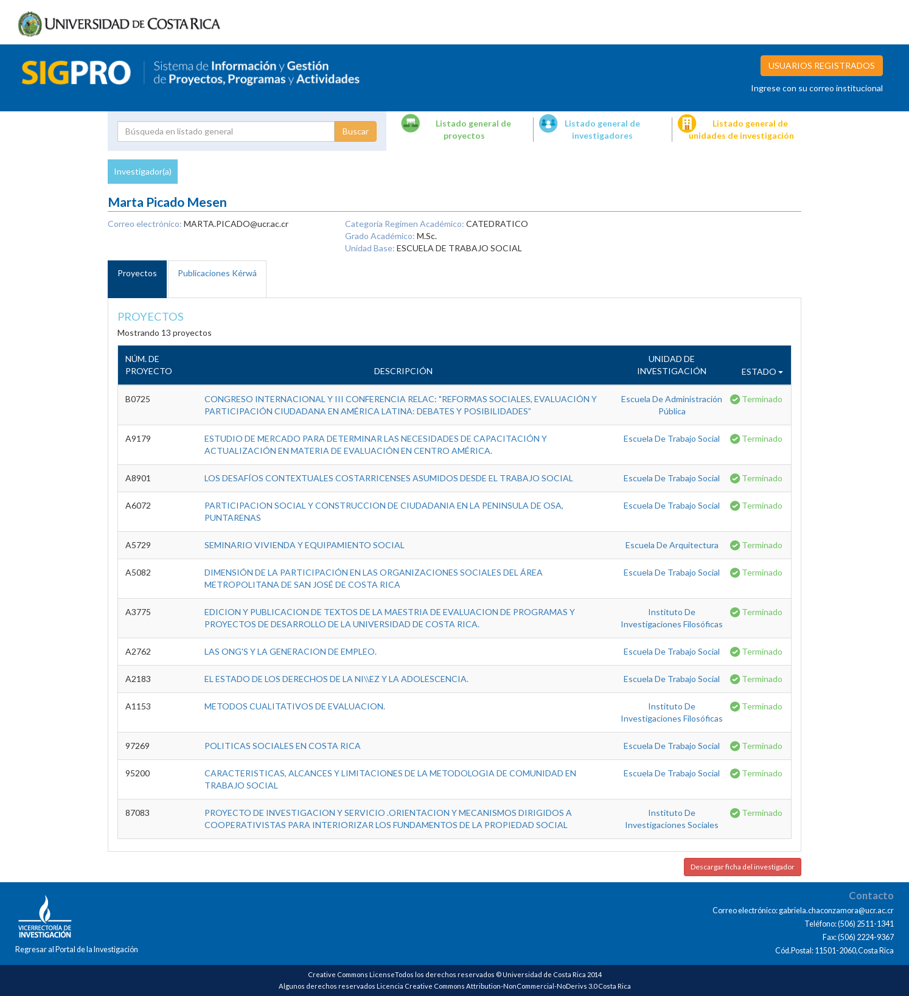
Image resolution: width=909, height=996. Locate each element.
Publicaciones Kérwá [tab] (217, 273)
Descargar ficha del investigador (743, 866)
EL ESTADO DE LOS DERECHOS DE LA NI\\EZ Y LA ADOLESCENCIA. (336, 679)
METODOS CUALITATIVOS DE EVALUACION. (294, 706)
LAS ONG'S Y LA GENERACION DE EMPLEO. (290, 651)
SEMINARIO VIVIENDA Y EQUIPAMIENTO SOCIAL (304, 545)
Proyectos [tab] (137, 273)
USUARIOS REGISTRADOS (821, 65)
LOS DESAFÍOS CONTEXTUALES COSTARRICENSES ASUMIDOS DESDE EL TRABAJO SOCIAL (388, 478)
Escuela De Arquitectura (672, 545)
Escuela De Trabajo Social (672, 438)
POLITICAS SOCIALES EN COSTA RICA (282, 745)
